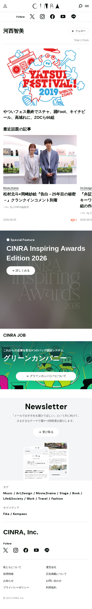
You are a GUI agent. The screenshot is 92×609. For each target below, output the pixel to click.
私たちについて (12, 567)
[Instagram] (42, 17)
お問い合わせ (53, 580)
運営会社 (51, 567)
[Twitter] (32, 17)
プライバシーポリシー (16, 587)
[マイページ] (5, 6)
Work (30, 498)
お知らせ (8, 580)
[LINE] (73, 17)
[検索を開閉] (80, 6)
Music (7, 493)
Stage (64, 493)
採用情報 (8, 573)
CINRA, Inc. (20, 532)
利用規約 (51, 587)
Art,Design (24, 493)
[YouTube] (63, 17)
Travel (43, 498)
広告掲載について (56, 573)
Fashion (57, 498)
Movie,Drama (46, 493)
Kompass (20, 513)
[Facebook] (52, 17)
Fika (6, 513)
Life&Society (13, 498)
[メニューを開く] (87, 6)
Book (76, 493)
